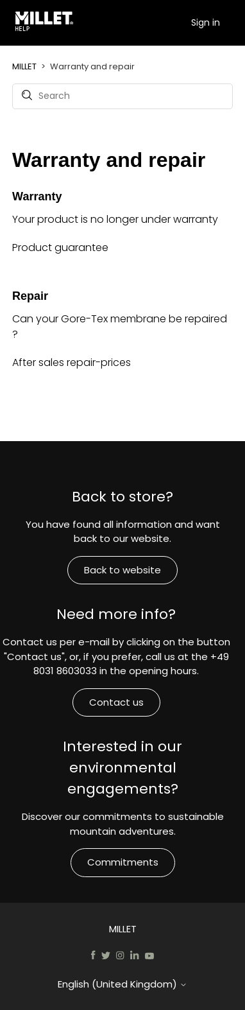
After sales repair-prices (71, 362)
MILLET (24, 66)
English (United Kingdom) (122, 984)
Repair (30, 296)
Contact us (116, 702)
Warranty (37, 196)
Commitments (122, 862)
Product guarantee (60, 247)
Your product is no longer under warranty (115, 219)
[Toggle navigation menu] (178, 22)
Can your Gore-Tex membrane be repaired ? (119, 326)
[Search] (122, 96)
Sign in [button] (205, 22)
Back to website (122, 570)
